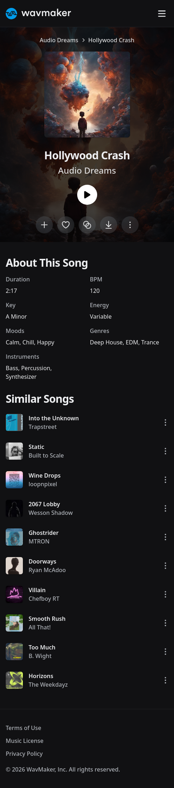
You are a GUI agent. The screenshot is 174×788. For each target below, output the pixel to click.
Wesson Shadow (51, 513)
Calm (12, 342)
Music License (25, 741)
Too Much (42, 647)
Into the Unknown (54, 418)
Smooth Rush (47, 619)
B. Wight (40, 656)
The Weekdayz (48, 684)
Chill (28, 342)
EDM (132, 342)
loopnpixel (43, 484)
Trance (150, 342)
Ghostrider (44, 533)
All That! (40, 627)
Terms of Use (23, 728)
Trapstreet (43, 427)
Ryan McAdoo (47, 570)
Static (36, 447)
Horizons (41, 676)
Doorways (42, 561)
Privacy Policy (24, 754)
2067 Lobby (44, 504)
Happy (45, 342)
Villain (37, 590)
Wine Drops (45, 475)
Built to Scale (46, 455)
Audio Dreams (59, 40)
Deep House (106, 342)
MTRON (39, 541)
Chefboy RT (44, 599)
